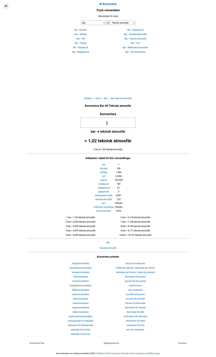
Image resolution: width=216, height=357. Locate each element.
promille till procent (135, 294)
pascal (104, 180)
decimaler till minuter (135, 307)
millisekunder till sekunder (80, 320)
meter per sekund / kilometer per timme (135, 268)
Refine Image (154, 353)
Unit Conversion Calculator (118, 353)
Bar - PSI (80, 38)
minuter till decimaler (135, 303)
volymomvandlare (80, 294)
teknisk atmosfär (103, 199)
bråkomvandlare (81, 312)
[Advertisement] (108, 74)
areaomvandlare (81, 303)
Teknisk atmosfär (107, 248)
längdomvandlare (80, 263)
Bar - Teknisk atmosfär (135, 38)
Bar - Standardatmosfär (135, 34)
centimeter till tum (135, 325)
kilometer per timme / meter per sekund (135, 272)
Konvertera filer (37, 343)
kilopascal (104, 184)
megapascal (104, 187)
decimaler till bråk (135, 312)
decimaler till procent (135, 276)
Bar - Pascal (80, 43)
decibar (103, 168)
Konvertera (108, 114)
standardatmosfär (104, 195)
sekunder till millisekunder (80, 325)
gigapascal (103, 191)
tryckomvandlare (80, 281)
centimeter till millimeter (135, 316)
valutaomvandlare (80, 307)
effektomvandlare (80, 290)
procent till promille (135, 298)
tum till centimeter (135, 329)
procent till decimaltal (135, 281)
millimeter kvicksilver (104, 207)
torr (104, 203)
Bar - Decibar (80, 30)
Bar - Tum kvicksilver (135, 52)
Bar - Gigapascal (135, 30)
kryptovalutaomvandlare (80, 316)
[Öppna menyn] (6, 6)
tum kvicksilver (103, 211)
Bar (108, 242)
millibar (103, 172)
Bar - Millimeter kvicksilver (135, 47)
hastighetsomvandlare (80, 285)
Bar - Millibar (80, 34)
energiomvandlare (80, 272)
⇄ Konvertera (108, 4)
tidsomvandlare (80, 298)
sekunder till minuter (81, 329)
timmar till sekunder (135, 263)
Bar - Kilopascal (80, 47)
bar (103, 164)
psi (103, 176)
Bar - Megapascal (80, 52)
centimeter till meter (135, 320)
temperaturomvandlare (80, 268)
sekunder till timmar (80, 334)
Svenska (182, 343)
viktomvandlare (80, 276)
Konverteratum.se (139, 353)
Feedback (100, 353)
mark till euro (135, 285)
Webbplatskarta (111, 343)
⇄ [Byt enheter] (108, 23)
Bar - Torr (135, 43)
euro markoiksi (135, 290)
